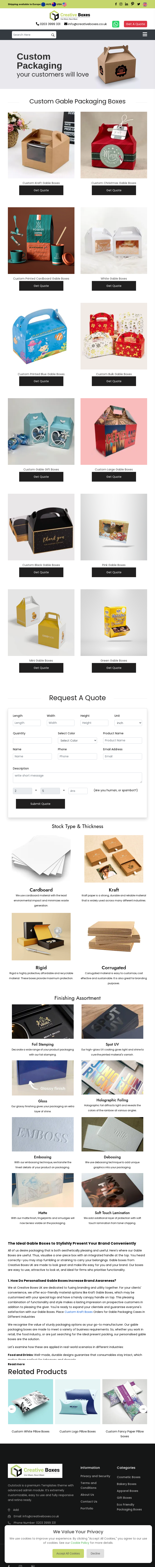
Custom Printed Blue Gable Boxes (41, 375)
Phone (62, 750)
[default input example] (34, 35)
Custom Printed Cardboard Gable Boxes (41, 279)
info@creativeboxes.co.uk (41, 1518)
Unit (117, 717)
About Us (87, 1496)
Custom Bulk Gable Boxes (114, 375)
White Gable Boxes (114, 279)
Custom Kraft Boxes (79, 1313)
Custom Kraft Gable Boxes (41, 184)
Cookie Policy (80, 1543)
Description (21, 770)
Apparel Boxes (127, 1492)
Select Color (66, 734)
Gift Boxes (124, 1499)
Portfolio (87, 1510)
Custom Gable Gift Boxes (41, 470)
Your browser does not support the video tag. (98, 16)
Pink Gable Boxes (114, 566)
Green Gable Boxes (114, 661)
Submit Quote (40, 805)
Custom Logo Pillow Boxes (78, 1433)
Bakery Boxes (126, 1486)
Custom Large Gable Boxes (114, 470)
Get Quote (41, 191)
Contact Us (89, 1503)
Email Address (113, 750)
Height (85, 717)
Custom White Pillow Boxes (30, 1433)
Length (18, 717)
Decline (95, 1553)
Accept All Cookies (68, 1553)
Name (17, 750)
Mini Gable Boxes (41, 661)
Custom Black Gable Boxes (41, 566)
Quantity (19, 734)
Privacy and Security (95, 1478)
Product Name (113, 734)
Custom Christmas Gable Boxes (113, 184)
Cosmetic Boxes (128, 1479)
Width (51, 717)
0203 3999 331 (46, 1524)
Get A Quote (135, 24)
